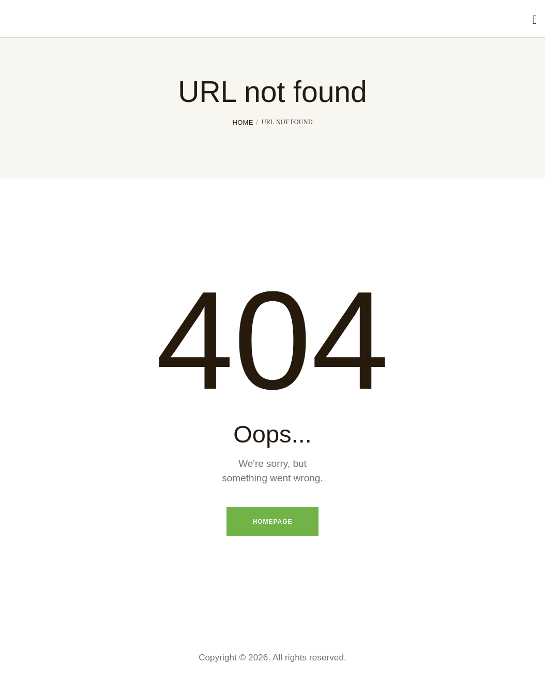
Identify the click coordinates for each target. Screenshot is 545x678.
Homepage (272, 521)
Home (242, 122)
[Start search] (535, 20)
